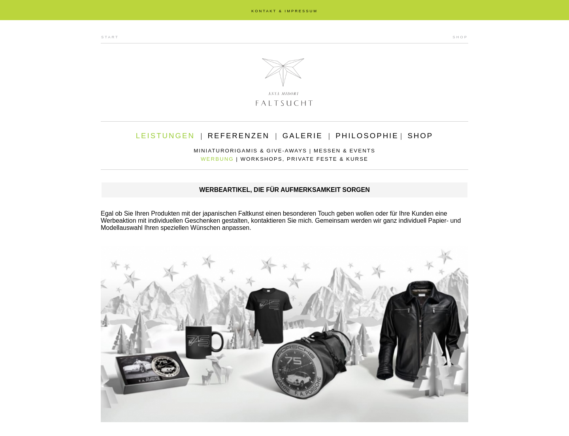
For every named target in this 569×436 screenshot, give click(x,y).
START (110, 37)
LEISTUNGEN (165, 136)
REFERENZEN (238, 136)
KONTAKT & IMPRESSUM (284, 11)
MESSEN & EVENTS (344, 151)
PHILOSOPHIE (367, 136)
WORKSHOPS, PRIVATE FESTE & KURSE (304, 159)
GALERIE (303, 136)
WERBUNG (217, 159)
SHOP (460, 37)
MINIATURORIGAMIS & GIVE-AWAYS (250, 151)
